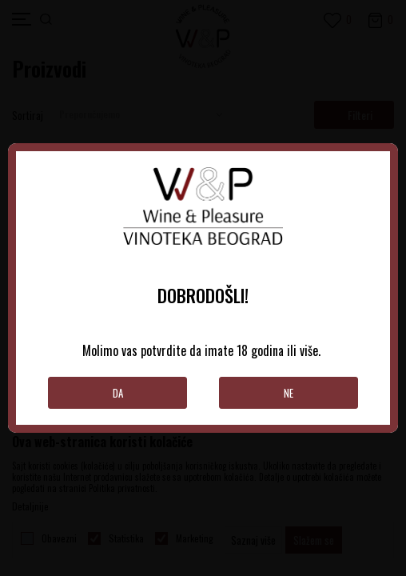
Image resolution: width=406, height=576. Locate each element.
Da (118, 393)
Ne (288, 393)
